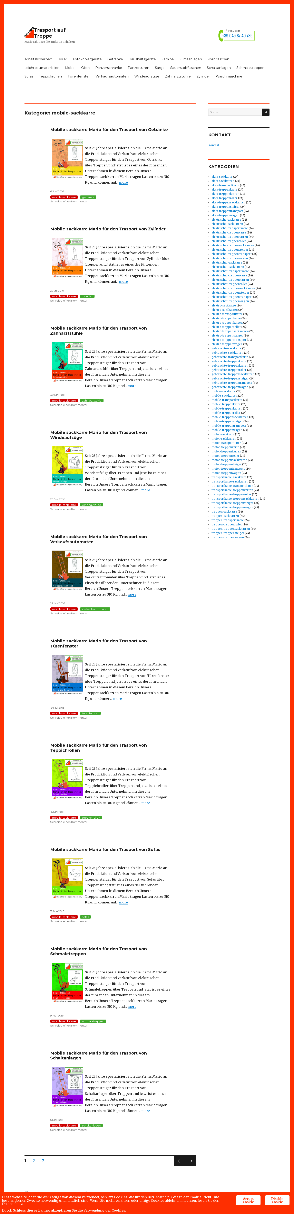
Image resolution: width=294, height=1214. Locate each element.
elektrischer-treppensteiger (230, 292)
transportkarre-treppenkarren (232, 490)
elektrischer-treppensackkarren (233, 288)
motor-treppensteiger (227, 464)
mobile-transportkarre (227, 400)
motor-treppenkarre (225, 447)
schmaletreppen (93, 1021)
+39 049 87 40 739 (237, 35)
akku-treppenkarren (225, 194)
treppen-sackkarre (224, 511)
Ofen (85, 68)
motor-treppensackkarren (229, 460)
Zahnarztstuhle (178, 76)
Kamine (167, 59)
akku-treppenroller (224, 198)
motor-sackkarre (223, 434)
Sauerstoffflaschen (185, 68)
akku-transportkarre (225, 185)
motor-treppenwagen (226, 473)
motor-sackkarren (224, 438)
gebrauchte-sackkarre (227, 348)
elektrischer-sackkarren (228, 267)
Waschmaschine (229, 76)
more (123, 182)
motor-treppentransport (228, 468)
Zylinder (203, 76)
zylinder (87, 296)
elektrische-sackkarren (227, 224)
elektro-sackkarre (224, 305)
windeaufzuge (91, 504)
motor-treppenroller (225, 456)
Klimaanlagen (190, 59)
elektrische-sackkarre (226, 219)
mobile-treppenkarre (226, 404)
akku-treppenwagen (225, 215)
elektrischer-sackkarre (227, 262)
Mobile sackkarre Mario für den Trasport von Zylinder (108, 229)
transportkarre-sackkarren (230, 481)
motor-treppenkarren (226, 451)
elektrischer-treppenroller (229, 284)
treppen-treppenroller (227, 524)
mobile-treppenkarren (227, 408)
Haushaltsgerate (142, 59)
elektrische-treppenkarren (230, 237)
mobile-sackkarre (64, 197)
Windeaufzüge (146, 76)
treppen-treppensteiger (228, 533)
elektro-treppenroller (226, 327)
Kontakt (213, 145)
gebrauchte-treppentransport (232, 383)
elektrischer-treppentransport (232, 297)
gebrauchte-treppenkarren (230, 365)
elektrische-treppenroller (229, 241)
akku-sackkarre (222, 176)
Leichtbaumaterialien (41, 68)
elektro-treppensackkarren (230, 331)
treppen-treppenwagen (228, 537)
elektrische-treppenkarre (229, 232)
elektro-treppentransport (229, 340)
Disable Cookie (277, 1199)
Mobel (70, 68)
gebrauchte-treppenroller (229, 370)
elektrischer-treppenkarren (230, 280)
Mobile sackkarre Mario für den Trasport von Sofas (105, 849)
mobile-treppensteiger (227, 421)
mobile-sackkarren (224, 395)
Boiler (62, 59)
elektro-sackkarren (225, 310)
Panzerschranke (108, 68)
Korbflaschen (218, 59)
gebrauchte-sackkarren (227, 353)
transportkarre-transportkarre (232, 486)
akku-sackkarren (223, 181)
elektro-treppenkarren (227, 322)
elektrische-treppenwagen (230, 258)
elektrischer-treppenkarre (229, 275)
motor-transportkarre (226, 443)
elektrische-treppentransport (232, 254)
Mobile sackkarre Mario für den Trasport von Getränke (109, 129)
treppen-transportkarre (228, 520)
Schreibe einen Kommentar (68, 201)
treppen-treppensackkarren (231, 529)
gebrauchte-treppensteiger (230, 378)
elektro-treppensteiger (227, 335)
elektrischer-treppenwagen (230, 301)
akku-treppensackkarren (228, 202)
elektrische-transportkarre (230, 228)
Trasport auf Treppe (50, 33)
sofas (85, 917)
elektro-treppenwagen (227, 344)
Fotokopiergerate (87, 59)
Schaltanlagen (219, 68)
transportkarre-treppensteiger (233, 503)
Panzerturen (138, 68)
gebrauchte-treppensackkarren (233, 374)
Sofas (28, 76)
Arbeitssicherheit (38, 59)
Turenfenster (79, 76)
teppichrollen (91, 817)
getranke (88, 197)
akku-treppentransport (227, 211)
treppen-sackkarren (225, 516)
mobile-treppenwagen (227, 430)
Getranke (115, 59)
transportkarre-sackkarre (229, 477)
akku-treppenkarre (224, 189)
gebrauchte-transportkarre (230, 357)
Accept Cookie (248, 1199)
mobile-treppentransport (229, 425)
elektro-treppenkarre (226, 318)
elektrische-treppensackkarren (233, 245)
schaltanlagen (91, 1125)
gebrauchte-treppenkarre (229, 361)
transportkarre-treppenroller (231, 494)
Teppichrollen (50, 76)
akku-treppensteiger (226, 207)
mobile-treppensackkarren (230, 417)
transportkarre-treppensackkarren (235, 498)
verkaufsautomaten (95, 609)
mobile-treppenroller (226, 413)
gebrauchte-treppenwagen (230, 387)
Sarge (160, 68)
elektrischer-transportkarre (230, 271)
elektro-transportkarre (227, 314)
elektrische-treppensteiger (230, 249)
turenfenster (90, 713)
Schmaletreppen (250, 68)
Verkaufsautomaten (112, 76)
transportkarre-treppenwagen (232, 507)
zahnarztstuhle (91, 400)
